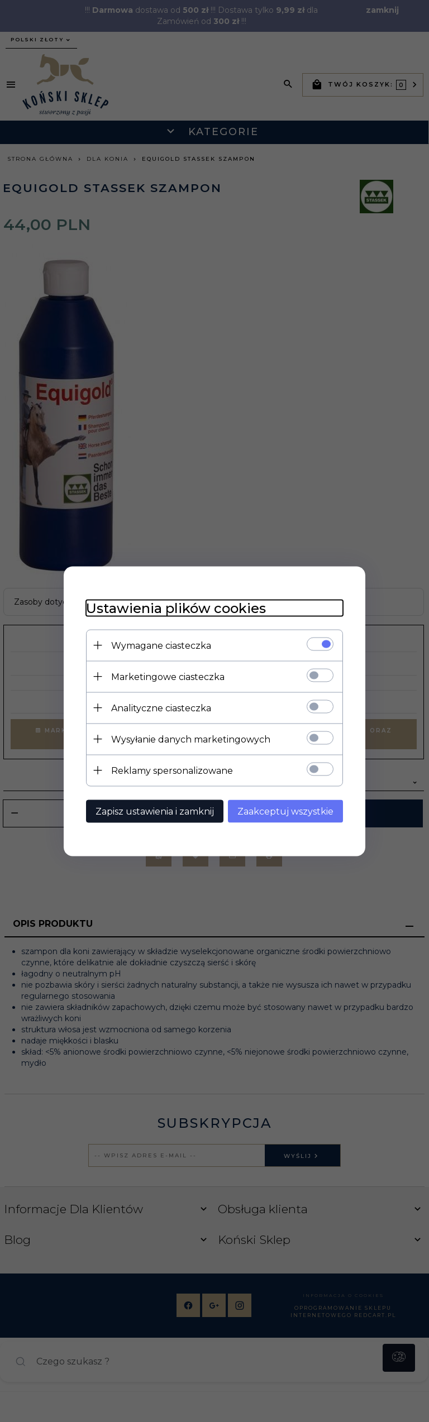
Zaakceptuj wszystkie (285, 811)
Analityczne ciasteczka (161, 707)
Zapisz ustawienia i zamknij (155, 811)
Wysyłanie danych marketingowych (190, 739)
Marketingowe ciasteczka (168, 676)
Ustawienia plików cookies (176, 608)
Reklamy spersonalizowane (172, 770)
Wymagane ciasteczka (161, 645)
